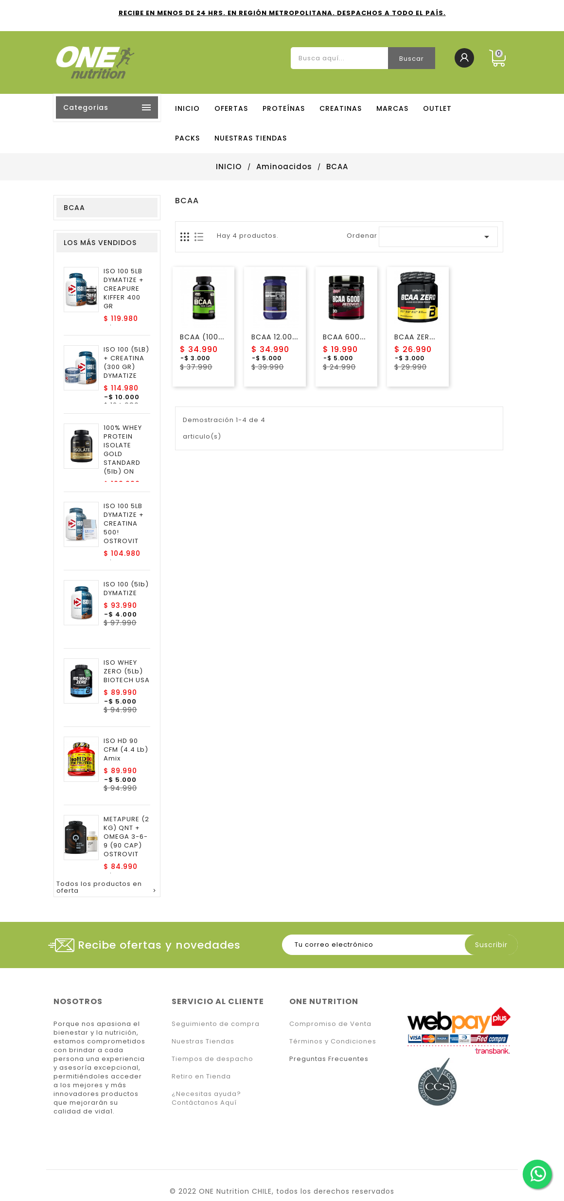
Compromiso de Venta (330, 1023)
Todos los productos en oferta (107, 888)
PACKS (187, 138)
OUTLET (437, 108)
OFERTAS (231, 108)
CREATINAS (340, 108)
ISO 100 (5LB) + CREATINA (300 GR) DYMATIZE (126, 362)
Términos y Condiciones (332, 1041)
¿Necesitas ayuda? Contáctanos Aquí (206, 1098)
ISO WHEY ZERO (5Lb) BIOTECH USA (127, 671)
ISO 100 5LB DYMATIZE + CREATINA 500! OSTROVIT (124, 524)
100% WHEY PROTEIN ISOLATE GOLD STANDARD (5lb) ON (123, 450)
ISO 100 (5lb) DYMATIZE (126, 589)
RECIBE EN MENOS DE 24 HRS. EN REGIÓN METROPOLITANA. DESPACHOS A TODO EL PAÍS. (282, 13)
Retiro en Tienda (201, 1076)
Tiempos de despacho (212, 1058)
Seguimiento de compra (216, 1023)
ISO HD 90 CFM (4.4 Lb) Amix (126, 750)
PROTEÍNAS (284, 108)
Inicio (187, 108)
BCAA (74, 207)
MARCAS (392, 108)
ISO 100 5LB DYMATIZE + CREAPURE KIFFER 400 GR (124, 289)
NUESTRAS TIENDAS (250, 138)
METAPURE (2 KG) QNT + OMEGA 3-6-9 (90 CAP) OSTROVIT (126, 837)
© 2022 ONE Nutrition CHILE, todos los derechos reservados (282, 1191)
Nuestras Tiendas (203, 1041)
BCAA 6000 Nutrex (357, 337)
